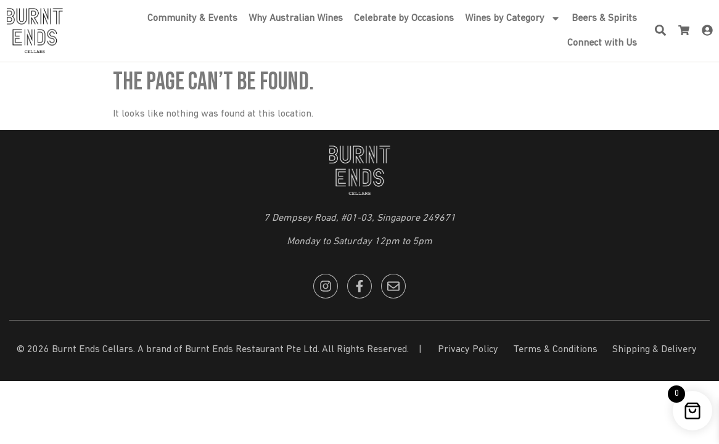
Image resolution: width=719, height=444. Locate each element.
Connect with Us (602, 43)
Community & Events (192, 18)
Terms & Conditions (555, 349)
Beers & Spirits (604, 18)
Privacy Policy (468, 349)
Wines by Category (513, 18)
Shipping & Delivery (654, 349)
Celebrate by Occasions (404, 18)
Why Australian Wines (296, 18)
